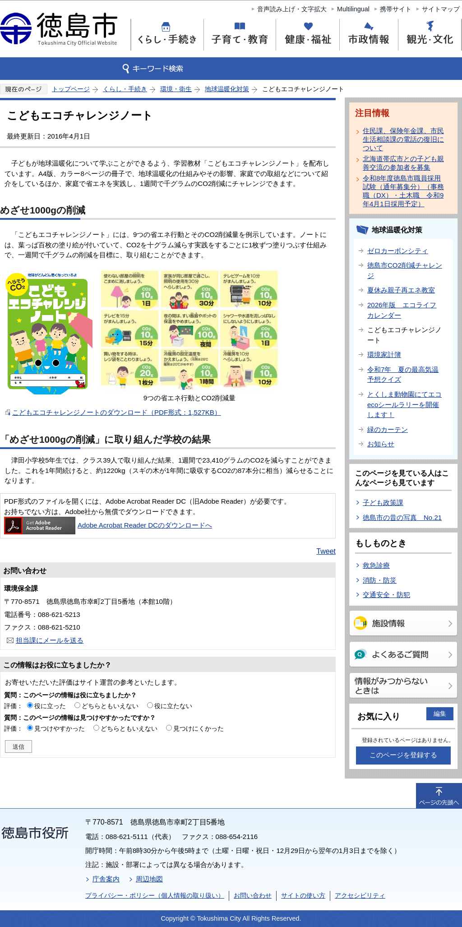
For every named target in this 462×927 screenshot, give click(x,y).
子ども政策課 (383, 502)
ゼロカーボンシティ (397, 251)
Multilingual (353, 9)
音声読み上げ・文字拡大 (292, 9)
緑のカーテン (387, 429)
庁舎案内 (106, 879)
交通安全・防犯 (386, 594)
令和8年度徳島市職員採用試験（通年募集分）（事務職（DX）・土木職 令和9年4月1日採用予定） (403, 191)
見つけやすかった (59, 728)
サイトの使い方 (303, 895)
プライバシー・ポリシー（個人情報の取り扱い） (154, 895)
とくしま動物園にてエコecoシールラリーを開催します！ (404, 404)
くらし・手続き (125, 89)
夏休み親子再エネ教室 (401, 290)
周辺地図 (149, 879)
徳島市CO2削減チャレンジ (404, 270)
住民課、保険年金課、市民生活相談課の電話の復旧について (403, 139)
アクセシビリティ (360, 895)
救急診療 (376, 565)
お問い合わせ (253, 895)
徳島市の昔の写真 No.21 (402, 517)
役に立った (50, 705)
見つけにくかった (198, 728)
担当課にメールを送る (49, 640)
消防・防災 (380, 580)
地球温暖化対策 (227, 89)
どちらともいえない (110, 705)
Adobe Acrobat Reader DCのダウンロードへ (108, 525)
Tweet (326, 551)
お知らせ (380, 444)
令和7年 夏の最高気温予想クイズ (403, 375)
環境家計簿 (384, 354)
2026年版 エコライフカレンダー (401, 310)
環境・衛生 (176, 89)
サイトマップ (441, 9)
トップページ (71, 89)
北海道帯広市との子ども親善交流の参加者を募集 (403, 163)
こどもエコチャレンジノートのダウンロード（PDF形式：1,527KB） (116, 412)
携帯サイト (395, 9)
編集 (440, 713)
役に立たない (173, 705)
